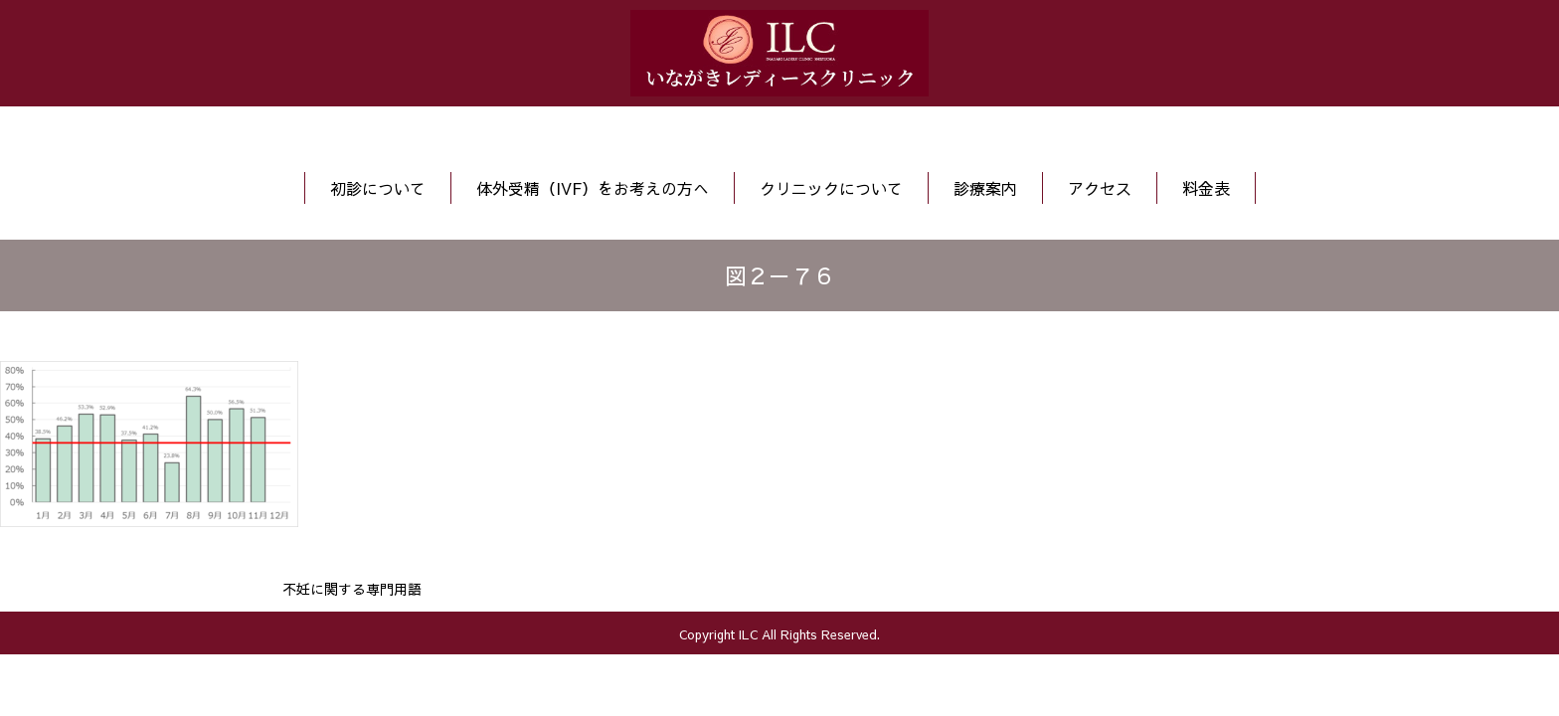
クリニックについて (831, 188)
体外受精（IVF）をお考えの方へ (592, 188)
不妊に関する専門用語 (352, 589)
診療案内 (985, 188)
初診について (378, 188)
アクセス (1099, 188)
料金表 (1206, 188)
